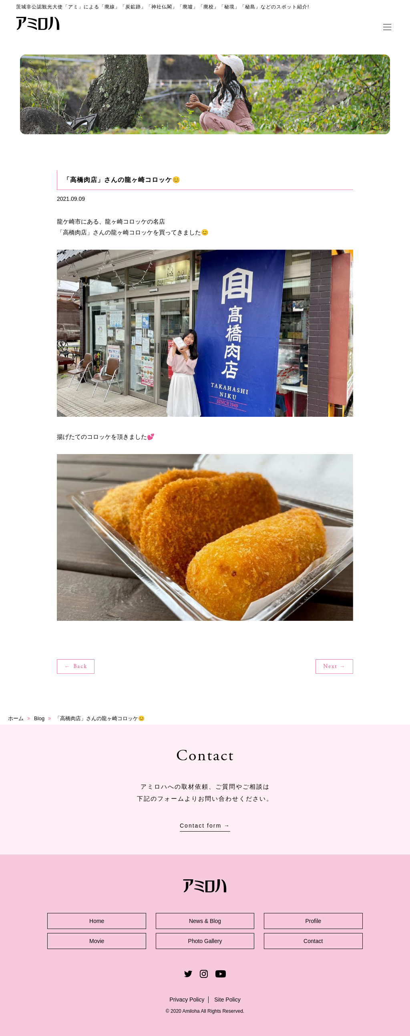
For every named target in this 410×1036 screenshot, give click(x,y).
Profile (313, 921)
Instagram (204, 974)
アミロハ (38, 23)
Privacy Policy (186, 999)
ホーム (16, 718)
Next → (334, 667)
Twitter (188, 974)
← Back (75, 667)
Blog (39, 718)
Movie (96, 941)
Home (96, 921)
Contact (313, 941)
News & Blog (205, 921)
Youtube (220, 974)
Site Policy (227, 999)
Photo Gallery (205, 941)
